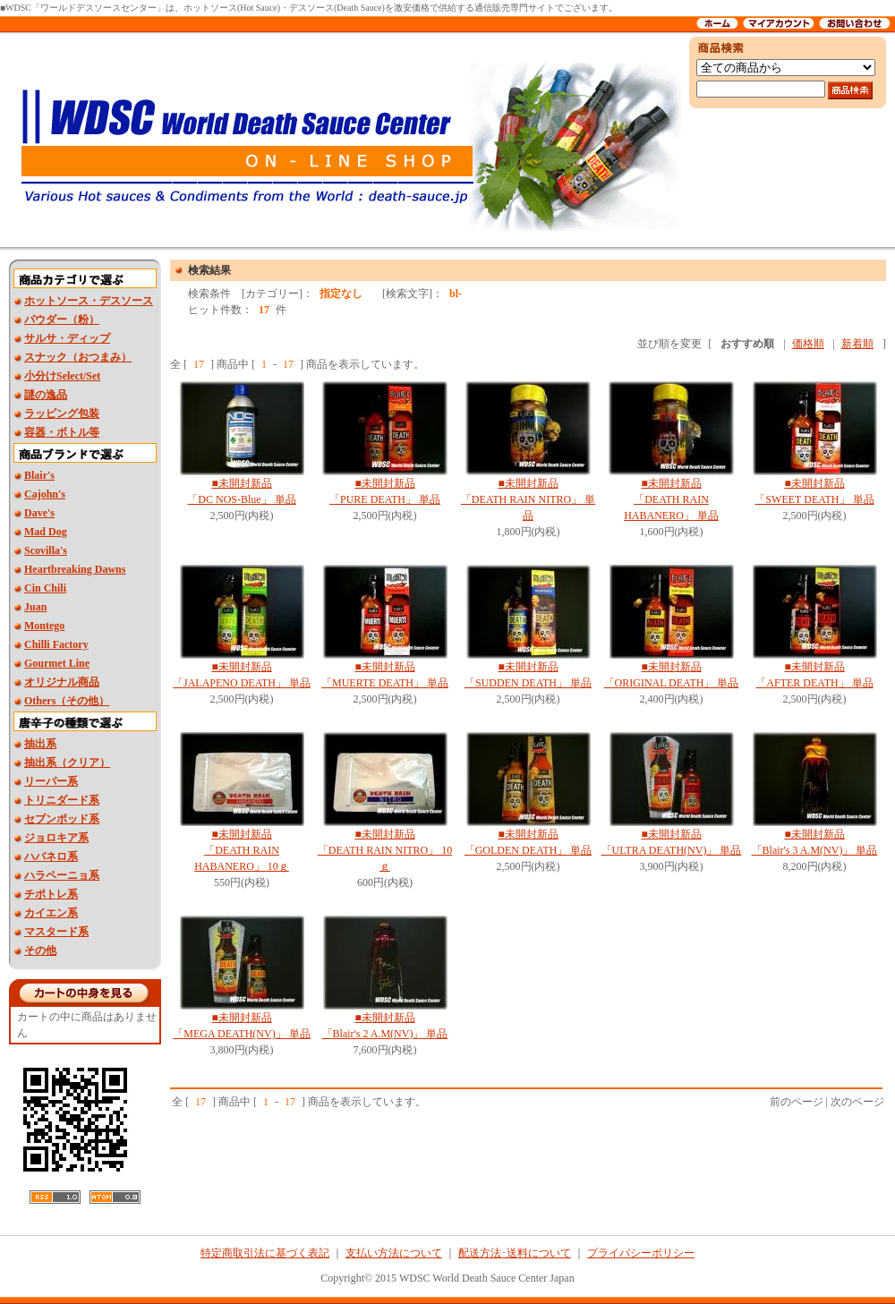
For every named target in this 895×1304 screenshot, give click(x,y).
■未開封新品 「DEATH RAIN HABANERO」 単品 (671, 499)
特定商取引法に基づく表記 (264, 1253)
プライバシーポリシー (641, 1253)
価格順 (808, 343)
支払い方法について (393, 1253)
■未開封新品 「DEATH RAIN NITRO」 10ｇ (385, 850)
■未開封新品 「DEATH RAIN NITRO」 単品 (528, 499)
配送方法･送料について (514, 1253)
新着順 (857, 343)
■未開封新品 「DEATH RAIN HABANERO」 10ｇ (241, 850)
